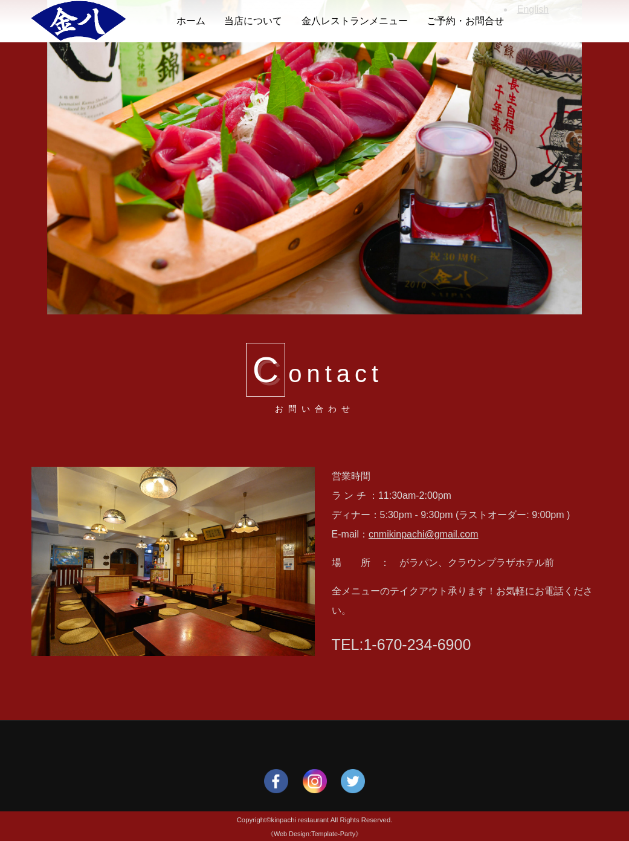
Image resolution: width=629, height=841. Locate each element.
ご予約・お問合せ (465, 21)
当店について (253, 21)
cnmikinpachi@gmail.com (424, 534)
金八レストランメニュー (355, 21)
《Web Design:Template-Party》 (314, 833)
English (533, 9)
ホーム (190, 21)
